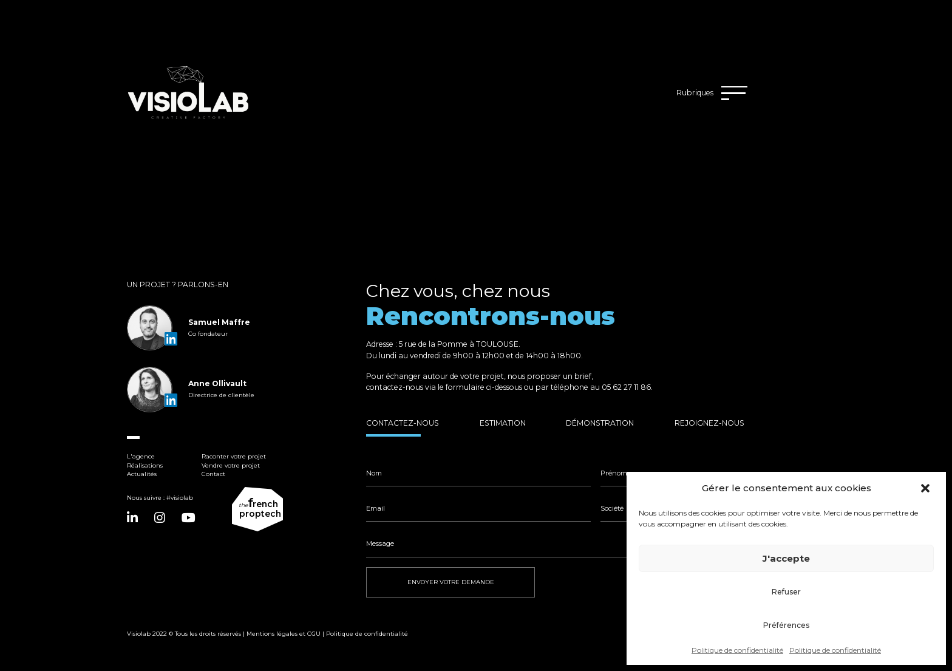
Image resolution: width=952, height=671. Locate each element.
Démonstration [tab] (600, 422)
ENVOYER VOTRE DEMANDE (450, 582)
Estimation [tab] (503, 422)
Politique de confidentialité (737, 650)
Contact (213, 474)
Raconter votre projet (234, 456)
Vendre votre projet (231, 465)
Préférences (786, 625)
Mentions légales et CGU (283, 633)
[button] (926, 488)
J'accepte (786, 558)
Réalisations (145, 465)
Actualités (142, 474)
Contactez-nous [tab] (402, 422)
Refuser (786, 591)
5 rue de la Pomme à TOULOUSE (458, 344)
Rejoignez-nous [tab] (709, 422)
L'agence (141, 456)
